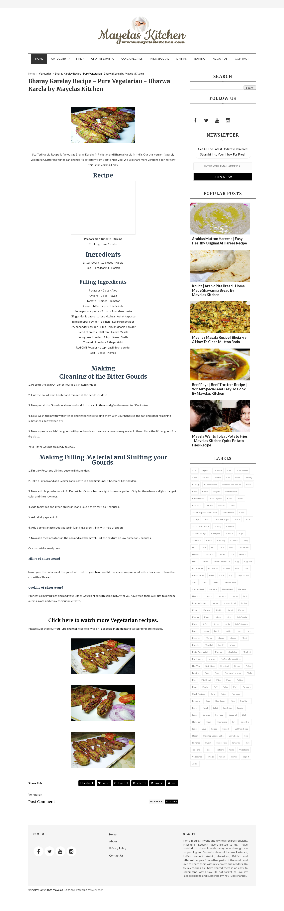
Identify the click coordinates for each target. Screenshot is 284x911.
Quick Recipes (132, 58)
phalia (249, 673)
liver (239, 631)
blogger (171, 801)
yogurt (246, 756)
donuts (242, 554)
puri (235, 687)
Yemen (234, 756)
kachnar (207, 610)
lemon (206, 631)
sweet (208, 743)
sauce (194, 715)
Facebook (106, 628)
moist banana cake (201, 652)
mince (232, 645)
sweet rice (222, 743)
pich (194, 680)
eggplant (248, 561)
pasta (207, 673)
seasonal (233, 715)
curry (245, 540)
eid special (213, 568)
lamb (194, 631)
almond (218, 470)
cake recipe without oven (204, 512)
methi (221, 645)
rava (208, 701)
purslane (246, 687)
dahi (204, 547)
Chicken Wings (199, 533)
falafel (226, 568)
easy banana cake (222, 561)
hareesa (242, 589)
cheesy (217, 526)
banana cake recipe (231, 484)
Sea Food (219, 715)
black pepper (216, 498)
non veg (196, 666)
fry (230, 575)
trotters (220, 749)
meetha (196, 645)
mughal (218, 652)
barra (248, 484)
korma (217, 624)
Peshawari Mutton (233, 673)
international (230, 603)
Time (78, 58)
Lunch (249, 631)
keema (195, 617)
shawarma (222, 722)
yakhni (222, 756)
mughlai (247, 652)
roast (194, 708)
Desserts (209, 554)
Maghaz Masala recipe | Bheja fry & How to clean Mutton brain (219, 339)
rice (233, 701)
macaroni (196, 638)
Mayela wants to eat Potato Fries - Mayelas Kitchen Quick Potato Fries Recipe (220, 440)
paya (217, 673)
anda (194, 477)
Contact (242, 58)
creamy (234, 540)
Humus (234, 596)
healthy (196, 596)
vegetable (244, 749)
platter (240, 680)
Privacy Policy (117, 848)
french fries (198, 575)
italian (244, 603)
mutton (212, 659)
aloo (229, 470)
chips (240, 533)
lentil (217, 631)
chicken (230, 526)
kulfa (227, 624)
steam (195, 736)
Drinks (181, 58)
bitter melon (198, 498)
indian (215, 603)
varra (231, 749)
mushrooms (197, 659)
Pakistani (224, 666)
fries (211, 575)
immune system (199, 603)
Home (39, 58)
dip (232, 554)
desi (231, 547)
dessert (196, 554)
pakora (237, 666)
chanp (237, 519)
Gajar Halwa (243, 575)
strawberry (234, 736)
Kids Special (159, 58)
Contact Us (116, 855)
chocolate (196, 540)
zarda (194, 763)
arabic (218, 477)
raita (213, 694)
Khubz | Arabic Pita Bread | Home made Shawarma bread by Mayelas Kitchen (218, 290)
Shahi (244, 715)
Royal (205, 708)
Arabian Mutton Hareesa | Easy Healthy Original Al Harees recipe (219, 240)
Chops (209, 540)
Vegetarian (197, 756)
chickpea (215, 533)
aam (194, 470)
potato (205, 687)
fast (237, 568)
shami (209, 722)
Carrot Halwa (228, 512)
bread (240, 498)
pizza (228, 680)
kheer (219, 617)
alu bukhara (242, 470)
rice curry (244, 701)
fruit (221, 575)
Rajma (224, 694)
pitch (218, 680)
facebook (156, 801)
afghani (205, 470)
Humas (208, 596)
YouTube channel (66, 628)
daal (194, 547)
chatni (248, 519)
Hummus (221, 596)
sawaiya (206, 715)
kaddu (219, 610)
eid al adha (197, 568)
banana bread (210, 484)
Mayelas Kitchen (63, 889)
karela (241, 610)
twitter (136, 628)
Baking (199, 58)
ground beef (198, 589)
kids (229, 617)
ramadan (236, 694)
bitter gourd (231, 491)
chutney (221, 540)
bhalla (205, 491)
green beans (230, 582)
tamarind (236, 743)
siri (233, 722)
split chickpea (241, 729)
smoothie (245, 722)
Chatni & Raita (102, 58)
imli (245, 596)
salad (215, 708)
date (222, 547)
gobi (194, 582)
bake (237, 477)
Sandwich (227, 708)
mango (209, 638)
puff (216, 687)
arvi (228, 477)
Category (59, 58)
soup (194, 729)
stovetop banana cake (213, 736)
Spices (214, 729)
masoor (233, 638)
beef (194, 491)
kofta (194, 624)
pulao (225, 687)
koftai (205, 624)
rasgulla (196, 701)
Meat (244, 638)
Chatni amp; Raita (200, 526)
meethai (209, 645)
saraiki (240, 708)
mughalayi (232, 652)
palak (248, 666)
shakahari (196, 722)
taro (247, 743)
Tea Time (196, 749)
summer (196, 743)
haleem (213, 589)
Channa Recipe (222, 519)
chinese (229, 533)
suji (246, 736)
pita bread (206, 680)
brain (229, 498)
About (113, 841)
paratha (195, 673)
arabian (206, 477)
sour (204, 729)
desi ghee (243, 547)
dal (212, 547)
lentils (228, 631)
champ (195, 519)
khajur (207, 617)
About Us (220, 58)
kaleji (230, 610)
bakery (248, 477)
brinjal (210, 505)
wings (211, 756)
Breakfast (196, 505)
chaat (241, 512)
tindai (208, 749)
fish (246, 568)
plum (194, 687)
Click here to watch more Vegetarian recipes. (103, 620)
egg (237, 561)
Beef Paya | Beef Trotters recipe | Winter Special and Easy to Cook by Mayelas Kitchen (219, 389)
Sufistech (97, 889)
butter (221, 505)
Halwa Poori (227, 589)
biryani (216, 491)
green (216, 582)
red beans (220, 701)
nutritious (210, 666)
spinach (226, 729)
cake (232, 505)
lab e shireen (241, 624)
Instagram (119, 628)
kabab (195, 610)
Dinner (222, 554)
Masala (221, 638)
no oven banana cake (231, 659)
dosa (194, 561)
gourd (204, 582)
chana (207, 519)
